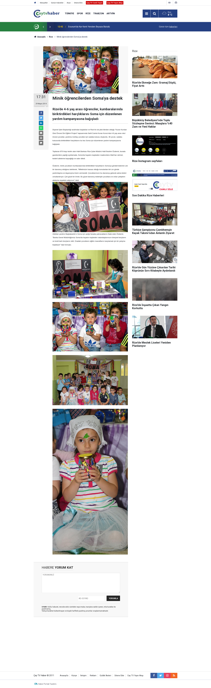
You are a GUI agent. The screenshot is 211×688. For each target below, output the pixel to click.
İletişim (83, 675)
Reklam (93, 675)
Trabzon (98, 13)
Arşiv (69, 3)
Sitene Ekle (78, 3)
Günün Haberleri (57, 3)
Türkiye (69, 13)
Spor (80, 13)
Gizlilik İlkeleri (105, 675)
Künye (74, 675)
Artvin (111, 13)
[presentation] (43, 26)
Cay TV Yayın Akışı (135, 675)
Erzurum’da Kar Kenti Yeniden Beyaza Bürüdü (89, 26)
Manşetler (44, 3)
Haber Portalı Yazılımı (47, 684)
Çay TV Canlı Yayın (94, 3)
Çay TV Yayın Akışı (115, 3)
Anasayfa (64, 675)
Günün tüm (168, 26)
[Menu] (146, 13)
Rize (88, 13)
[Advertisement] (81, 644)
